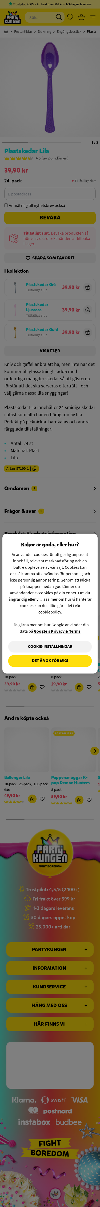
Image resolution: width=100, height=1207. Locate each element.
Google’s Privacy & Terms (57, 631)
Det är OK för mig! (50, 661)
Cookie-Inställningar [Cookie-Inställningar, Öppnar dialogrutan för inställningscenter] (50, 646)
